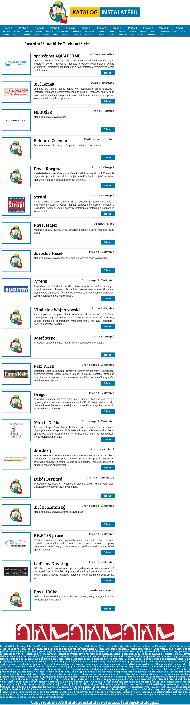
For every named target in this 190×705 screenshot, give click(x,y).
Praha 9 (132, 28)
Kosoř (175, 31)
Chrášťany (28, 31)
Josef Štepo (44, 338)
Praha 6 (86, 28)
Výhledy (139, 651)
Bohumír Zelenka (50, 140)
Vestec (112, 34)
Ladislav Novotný (51, 563)
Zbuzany (140, 34)
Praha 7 (101, 28)
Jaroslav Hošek (49, 253)
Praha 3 (39, 28)
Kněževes (165, 31)
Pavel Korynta (48, 168)
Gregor (41, 394)
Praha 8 (117, 28)
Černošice (6, 31)
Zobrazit (107, 72)
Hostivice (102, 31)
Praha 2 (23, 28)
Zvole (161, 34)
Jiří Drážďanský (49, 507)
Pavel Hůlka (46, 592)
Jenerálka (154, 664)
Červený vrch (104, 671)
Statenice (66, 34)
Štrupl (40, 197)
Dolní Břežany (62, 31)
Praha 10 (148, 28)
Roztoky (45, 34)
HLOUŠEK (43, 112)
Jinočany (143, 31)
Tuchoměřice (90, 34)
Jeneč (111, 31)
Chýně (39, 31)
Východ (163, 28)
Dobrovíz (49, 31)
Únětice (102, 34)
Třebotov (77, 34)
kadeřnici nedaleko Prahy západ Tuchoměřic (54, 694)
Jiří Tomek (44, 84)
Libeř (183, 31)
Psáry (36, 34)
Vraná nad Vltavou (126, 34)
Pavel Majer (45, 225)
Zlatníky (151, 34)
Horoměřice (89, 31)
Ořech (15, 34)
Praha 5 (70, 28)
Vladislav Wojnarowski (57, 310)
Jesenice (121, 31)
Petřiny (30, 679)
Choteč (17, 31)
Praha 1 (8, 28)
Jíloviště (132, 31)
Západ (179, 28)
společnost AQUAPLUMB (57, 56)
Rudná (55, 34)
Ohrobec (5, 34)
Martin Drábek (48, 422)
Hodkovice (76, 31)
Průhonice (26, 34)
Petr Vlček (44, 366)
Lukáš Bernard (48, 479)
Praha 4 (54, 28)
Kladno (154, 31)
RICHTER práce (48, 535)
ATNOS (40, 281)
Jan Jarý (42, 451)
